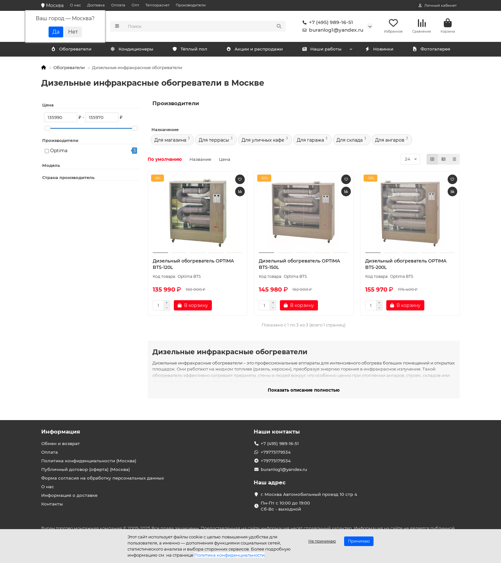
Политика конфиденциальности (229, 555)
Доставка (96, 5)
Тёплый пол (189, 50)
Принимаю (359, 541)
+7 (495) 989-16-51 (326, 23)
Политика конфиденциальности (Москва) (88, 460)
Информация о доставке (69, 495)
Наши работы (322, 50)
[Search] (205, 26)
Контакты (52, 503)
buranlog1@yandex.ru (331, 30)
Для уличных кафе (263, 141)
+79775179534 (276, 452)
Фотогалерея (431, 50)
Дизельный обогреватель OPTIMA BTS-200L (405, 265)
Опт (135, 5)
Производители (191, 5)
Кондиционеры (72, 50)
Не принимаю (322, 541)
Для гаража (310, 141)
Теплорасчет (157, 5)
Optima (58, 151)
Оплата (118, 5)
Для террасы (214, 141)
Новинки (379, 50)
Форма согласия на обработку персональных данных (102, 478)
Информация (60, 431)
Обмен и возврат (60, 443)
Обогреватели (132, 50)
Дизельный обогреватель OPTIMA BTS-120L (193, 265)
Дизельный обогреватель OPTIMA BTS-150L (299, 265)
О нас (75, 5)
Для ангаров (390, 141)
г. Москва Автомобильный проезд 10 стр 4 (309, 494)
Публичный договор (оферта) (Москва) (85, 469)
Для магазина (170, 141)
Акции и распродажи (254, 50)
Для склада (349, 141)
